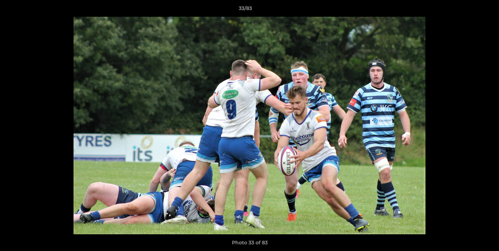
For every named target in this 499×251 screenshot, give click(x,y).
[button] (470, 10)
